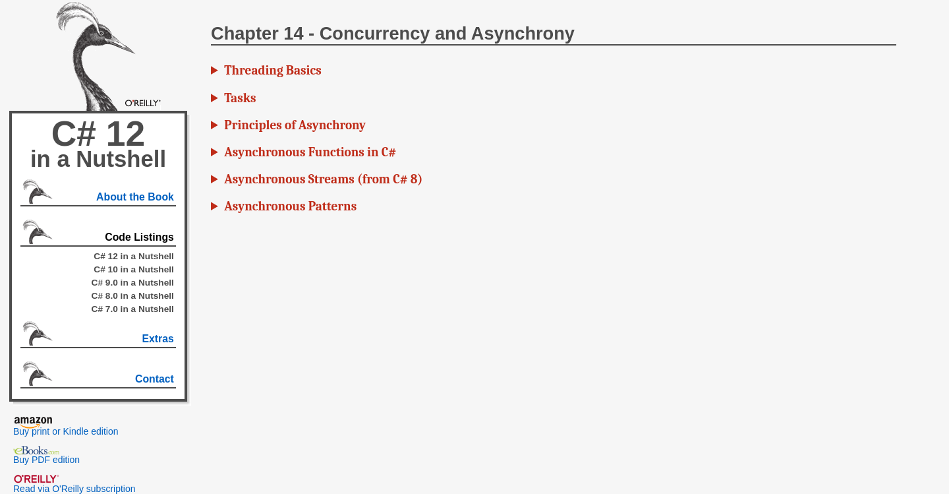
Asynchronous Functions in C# (310, 152)
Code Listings (139, 237)
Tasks (240, 98)
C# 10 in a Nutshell (134, 269)
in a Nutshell (98, 158)
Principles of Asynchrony (295, 125)
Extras (157, 338)
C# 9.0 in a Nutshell (133, 283)
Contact (154, 379)
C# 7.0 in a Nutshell (133, 309)
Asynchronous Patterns (290, 206)
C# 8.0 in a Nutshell (133, 296)
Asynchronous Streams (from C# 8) (323, 179)
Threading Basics (272, 70)
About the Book (135, 196)
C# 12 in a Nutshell (134, 256)
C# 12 (98, 133)
